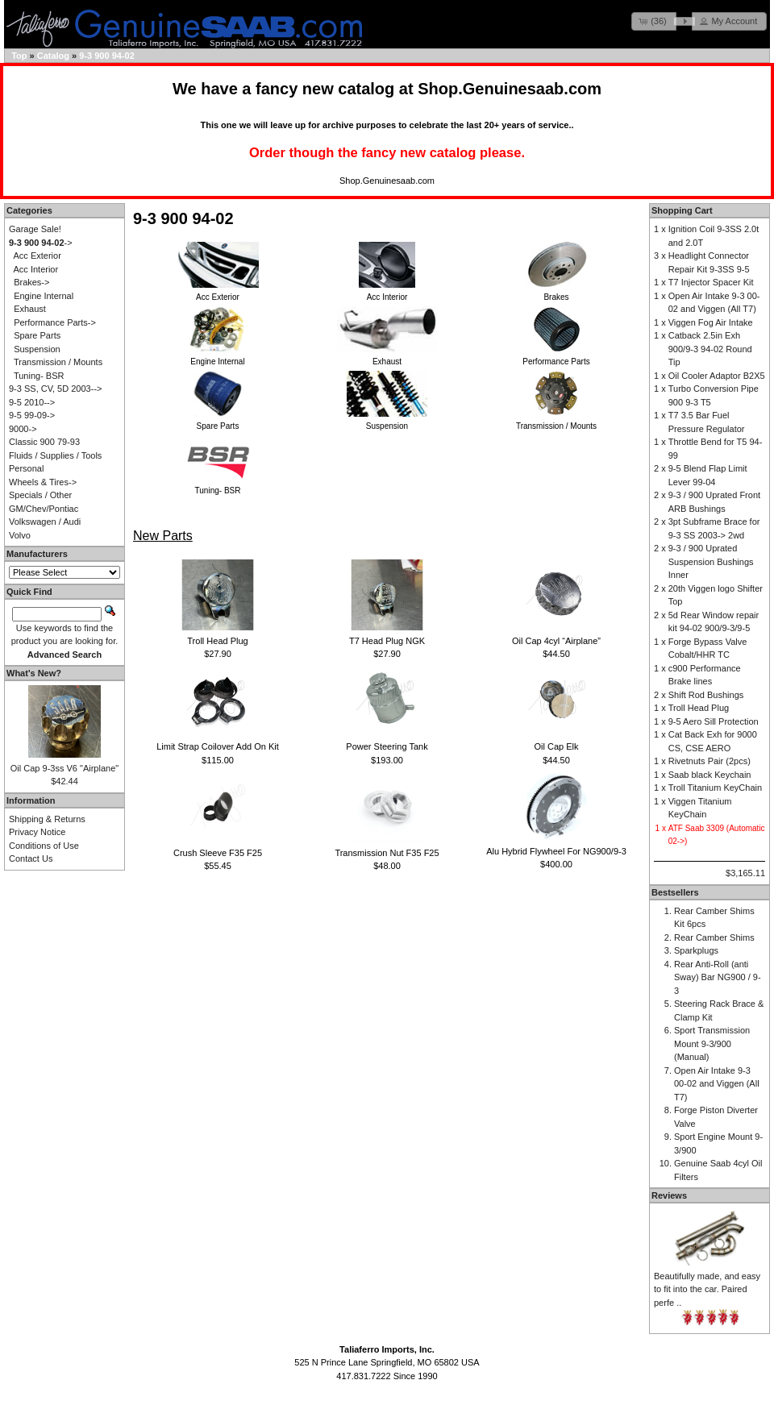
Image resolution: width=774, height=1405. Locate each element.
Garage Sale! (35, 229)
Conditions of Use (44, 845)
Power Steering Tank (386, 746)
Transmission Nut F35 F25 (387, 853)
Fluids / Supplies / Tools (55, 455)
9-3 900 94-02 (107, 55)
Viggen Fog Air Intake (710, 322)
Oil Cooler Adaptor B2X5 (716, 375)
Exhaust (30, 309)
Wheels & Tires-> (43, 482)
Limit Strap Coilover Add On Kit (217, 746)
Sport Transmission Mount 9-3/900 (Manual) (712, 1043)
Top (19, 55)
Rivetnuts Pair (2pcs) (709, 761)
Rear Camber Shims (714, 937)
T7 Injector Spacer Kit (711, 282)
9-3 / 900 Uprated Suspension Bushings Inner (711, 561)
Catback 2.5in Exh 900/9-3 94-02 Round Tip (710, 348)
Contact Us (30, 858)
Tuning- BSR (39, 375)
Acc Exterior (37, 255)
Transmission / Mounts (58, 362)
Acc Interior (36, 269)
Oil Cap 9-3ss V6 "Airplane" (64, 768)
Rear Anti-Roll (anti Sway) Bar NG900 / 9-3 (717, 977)
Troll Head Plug (217, 641)
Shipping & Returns (47, 819)
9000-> (23, 429)
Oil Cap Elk (556, 746)
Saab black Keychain (709, 774)
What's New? (33, 673)
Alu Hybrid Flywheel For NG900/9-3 (556, 851)
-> (41, 242)
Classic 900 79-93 (44, 442)
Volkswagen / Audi (45, 521)
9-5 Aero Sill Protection (713, 721)
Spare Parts (37, 335)
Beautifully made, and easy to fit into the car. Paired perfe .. (707, 1289)
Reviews (669, 1195)
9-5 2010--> (32, 402)
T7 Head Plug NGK (387, 641)
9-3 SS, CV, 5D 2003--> (55, 388)
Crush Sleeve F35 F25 (217, 853)
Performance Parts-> (55, 322)
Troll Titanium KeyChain (715, 787)
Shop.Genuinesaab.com (509, 89)
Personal (26, 468)
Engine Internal (43, 296)
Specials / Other (40, 495)
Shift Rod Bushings (706, 695)
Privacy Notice (37, 832)
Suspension (37, 349)
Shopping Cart (682, 210)
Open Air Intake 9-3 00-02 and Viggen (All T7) (716, 1084)
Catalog (53, 55)
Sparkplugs (696, 950)
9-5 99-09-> (32, 415)
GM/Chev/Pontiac (43, 508)
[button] (653, 21)
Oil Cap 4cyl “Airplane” (556, 641)
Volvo (20, 535)
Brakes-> (31, 282)
